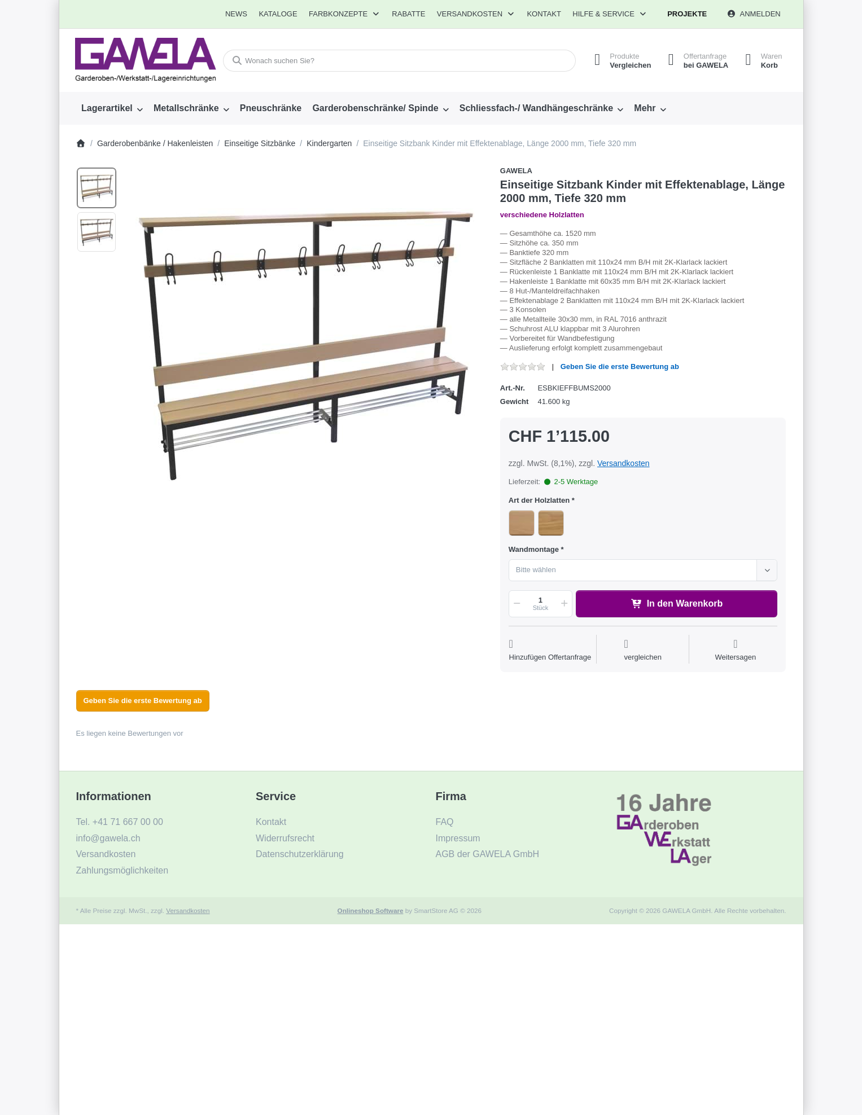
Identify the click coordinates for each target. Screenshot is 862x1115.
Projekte (687, 14)
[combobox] (399, 61)
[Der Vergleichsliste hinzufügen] (643, 650)
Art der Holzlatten (539, 500)
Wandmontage (534, 549)
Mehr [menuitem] (644, 108)
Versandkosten (623, 463)
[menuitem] (236, 14)
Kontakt (544, 14)
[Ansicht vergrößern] (305, 345)
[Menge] (540, 603)
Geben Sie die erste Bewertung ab (620, 366)
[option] (96, 188)
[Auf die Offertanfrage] (550, 650)
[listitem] (305, 345)
